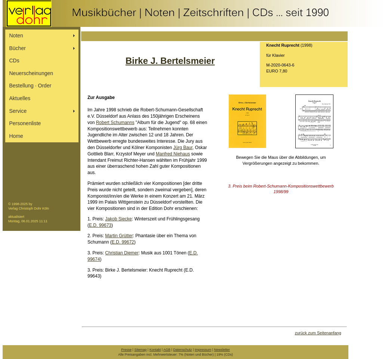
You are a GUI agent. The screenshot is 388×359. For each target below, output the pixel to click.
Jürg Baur (182, 147)
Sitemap (140, 350)
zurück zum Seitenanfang (318, 333)
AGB (166, 350)
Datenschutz (182, 350)
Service (18, 111)
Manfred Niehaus (173, 154)
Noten (16, 35)
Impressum (203, 350)
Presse (126, 350)
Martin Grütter (119, 235)
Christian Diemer (121, 253)
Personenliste (25, 123)
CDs (14, 61)
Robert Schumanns (115, 122)
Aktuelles (20, 98)
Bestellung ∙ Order (30, 86)
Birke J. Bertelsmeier (170, 61)
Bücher (17, 48)
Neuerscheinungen (31, 73)
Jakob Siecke (118, 219)
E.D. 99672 (123, 242)
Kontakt (155, 350)
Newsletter (222, 350)
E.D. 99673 (100, 225)
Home (16, 136)
